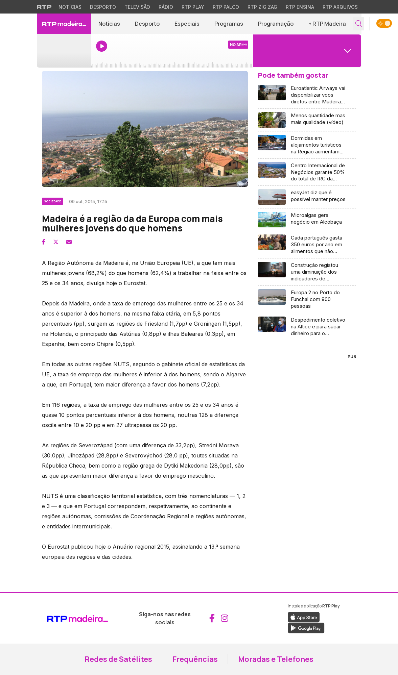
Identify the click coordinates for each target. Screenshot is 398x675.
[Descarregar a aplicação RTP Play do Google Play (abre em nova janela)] (306, 627)
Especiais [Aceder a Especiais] (187, 23)
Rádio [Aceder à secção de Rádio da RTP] (166, 7)
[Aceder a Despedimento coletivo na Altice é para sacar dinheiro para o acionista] (307, 326)
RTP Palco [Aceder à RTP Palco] (226, 7)
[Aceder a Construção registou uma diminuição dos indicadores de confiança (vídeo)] (307, 272)
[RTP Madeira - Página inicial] (64, 24)
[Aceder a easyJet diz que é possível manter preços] (307, 197)
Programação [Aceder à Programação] (276, 23)
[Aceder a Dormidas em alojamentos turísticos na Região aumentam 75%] (307, 145)
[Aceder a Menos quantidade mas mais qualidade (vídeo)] (307, 120)
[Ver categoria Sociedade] (53, 200)
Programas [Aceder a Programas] (228, 23)
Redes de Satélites (118, 659)
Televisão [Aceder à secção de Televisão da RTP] (137, 7)
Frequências (195, 659)
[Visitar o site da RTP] (44, 7)
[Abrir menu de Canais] (307, 51)
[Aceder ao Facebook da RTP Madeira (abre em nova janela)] (212, 618)
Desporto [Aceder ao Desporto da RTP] (103, 7)
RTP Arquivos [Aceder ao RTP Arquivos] (340, 7)
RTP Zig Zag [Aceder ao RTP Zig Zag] (262, 7)
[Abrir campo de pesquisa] (358, 23)
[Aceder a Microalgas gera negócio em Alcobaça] (307, 219)
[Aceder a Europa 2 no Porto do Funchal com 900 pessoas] (307, 299)
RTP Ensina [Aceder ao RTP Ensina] (300, 7)
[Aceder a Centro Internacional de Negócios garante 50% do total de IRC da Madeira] (307, 172)
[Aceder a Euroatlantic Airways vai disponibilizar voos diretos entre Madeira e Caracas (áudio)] (307, 95)
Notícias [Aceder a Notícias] (109, 23)
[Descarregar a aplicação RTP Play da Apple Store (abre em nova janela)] (304, 616)
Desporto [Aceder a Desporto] (147, 23)
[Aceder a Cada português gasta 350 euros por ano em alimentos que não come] (307, 244)
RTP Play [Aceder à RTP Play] (193, 7)
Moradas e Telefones (275, 659)
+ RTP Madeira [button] (327, 23)
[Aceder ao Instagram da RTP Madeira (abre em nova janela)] (224, 618)
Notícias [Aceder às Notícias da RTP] (69, 7)
